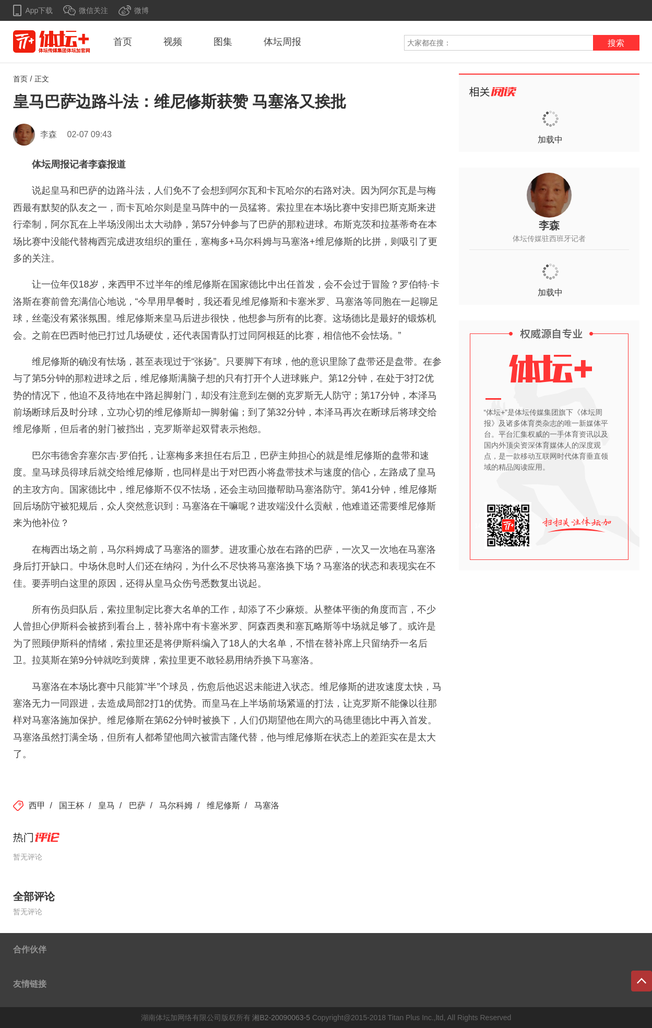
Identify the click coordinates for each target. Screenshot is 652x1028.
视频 (172, 42)
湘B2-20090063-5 (281, 1017)
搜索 (616, 43)
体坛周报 (282, 42)
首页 (122, 42)
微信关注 (93, 10)
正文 (41, 79)
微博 (141, 10)
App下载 (39, 10)
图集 (223, 42)
